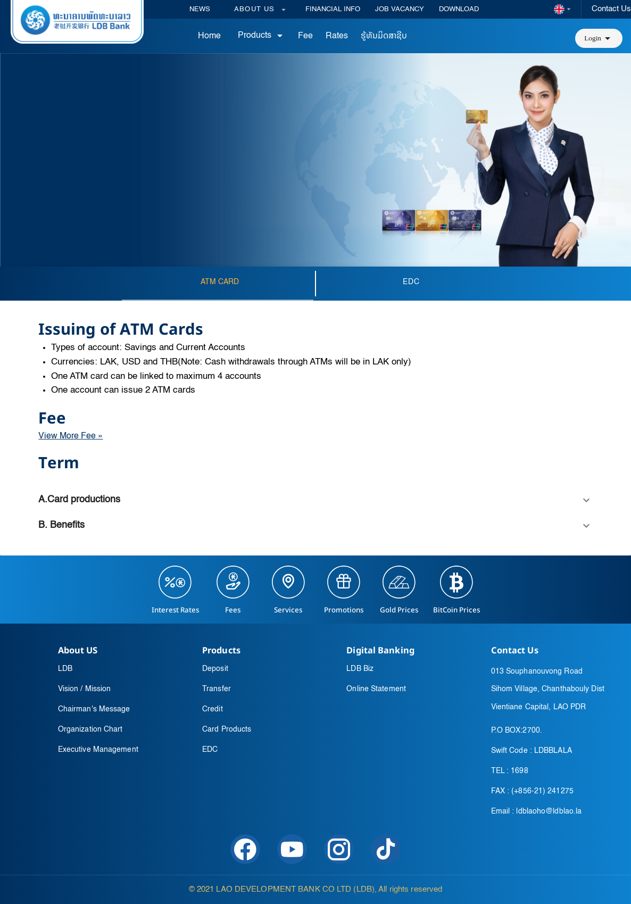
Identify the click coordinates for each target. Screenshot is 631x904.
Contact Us (611, 9)
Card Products (226, 729)
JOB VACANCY (399, 9)
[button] (598, 38)
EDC (210, 749)
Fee (305, 36)
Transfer (216, 689)
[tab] (220, 284)
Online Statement (376, 689)
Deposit (215, 669)
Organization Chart (90, 729)
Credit (212, 709)
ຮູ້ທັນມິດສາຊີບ (384, 36)
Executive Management (98, 749)
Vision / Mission (84, 689)
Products (262, 35)
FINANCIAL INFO (332, 9)
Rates (337, 36)
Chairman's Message (94, 709)
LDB (65, 669)
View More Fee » (70, 436)
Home (209, 36)
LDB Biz (359, 669)
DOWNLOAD (459, 9)
